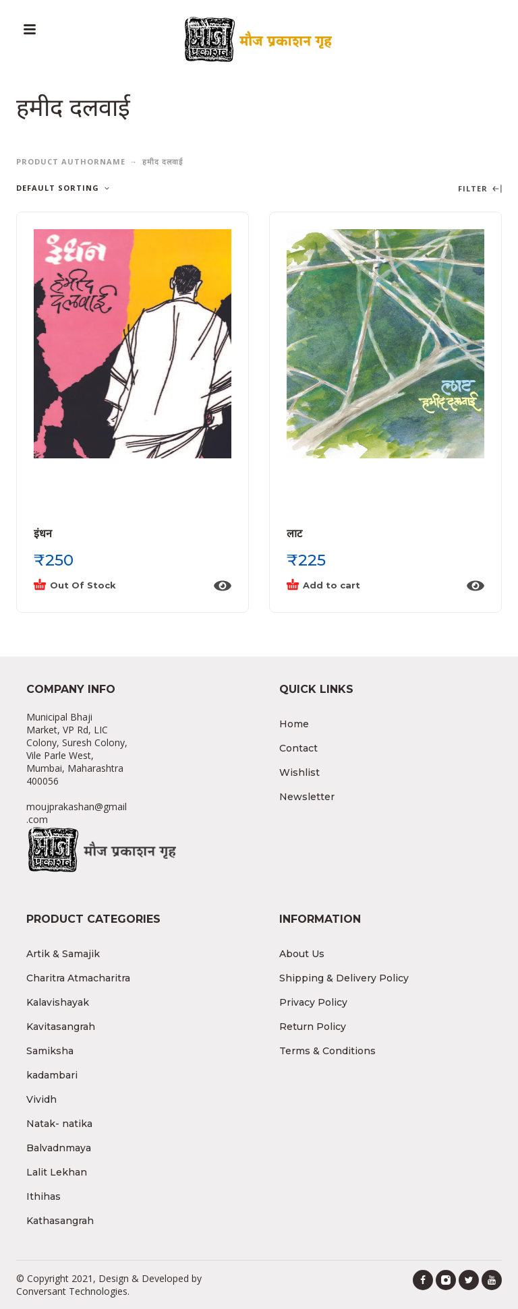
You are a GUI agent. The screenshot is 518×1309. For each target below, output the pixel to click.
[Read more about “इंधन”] (119, 585)
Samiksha (50, 1051)
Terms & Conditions (327, 1051)
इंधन (43, 533)
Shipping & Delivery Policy (344, 978)
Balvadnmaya (58, 1148)
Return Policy (312, 1027)
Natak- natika (59, 1124)
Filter (480, 189)
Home (294, 724)
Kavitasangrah (60, 1027)
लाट (294, 533)
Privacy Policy (313, 1002)
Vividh (41, 1099)
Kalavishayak (57, 1002)
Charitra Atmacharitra (78, 978)
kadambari (52, 1075)
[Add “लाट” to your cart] (372, 585)
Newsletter (307, 797)
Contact (298, 748)
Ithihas (43, 1196)
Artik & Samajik (63, 954)
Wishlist (299, 772)
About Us (301, 954)
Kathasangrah (60, 1221)
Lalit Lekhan (56, 1172)
